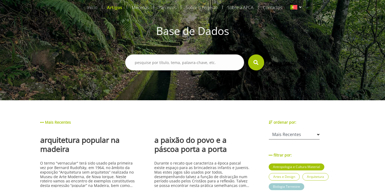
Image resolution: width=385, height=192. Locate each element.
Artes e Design (284, 176)
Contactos (272, 7)
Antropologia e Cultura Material (296, 167)
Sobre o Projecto (202, 7)
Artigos (114, 7)
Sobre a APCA (240, 7)
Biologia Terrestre (286, 186)
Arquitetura (315, 176)
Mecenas (140, 7)
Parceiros (167, 7)
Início (92, 7)
